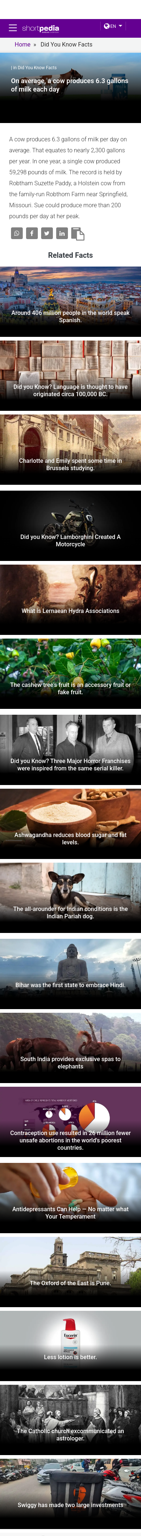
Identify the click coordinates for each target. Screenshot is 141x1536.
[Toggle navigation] (12, 28)
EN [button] (110, 26)
